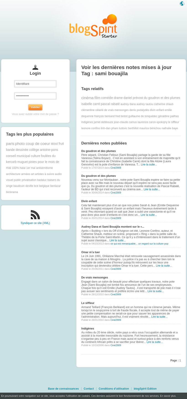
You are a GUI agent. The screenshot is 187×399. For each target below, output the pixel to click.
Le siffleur (87, 303)
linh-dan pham (109, 128)
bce (36, 186)
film (97, 98)
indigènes (87, 122)
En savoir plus (168, 395)
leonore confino (90, 128)
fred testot (121, 116)
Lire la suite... (149, 164)
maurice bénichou (150, 128)
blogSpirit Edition (145, 388)
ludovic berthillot (128, 128)
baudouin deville (23, 186)
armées (25, 174)
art (32, 174)
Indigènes (87, 328)
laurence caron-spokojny (152, 122)
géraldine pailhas (168, 116)
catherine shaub (163, 104)
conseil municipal (18, 156)
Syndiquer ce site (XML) (35, 223)
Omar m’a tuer (90, 252)
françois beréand (104, 116)
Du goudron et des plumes (98, 151)
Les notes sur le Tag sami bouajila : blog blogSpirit (93, 26)
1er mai (30, 168)
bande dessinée (17, 150)
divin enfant (157, 110)
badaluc (42, 180)
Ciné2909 (115, 167)
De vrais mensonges (94, 277)
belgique (44, 186)
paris (10, 144)
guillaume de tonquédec (142, 116)
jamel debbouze (103, 122)
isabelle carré (90, 104)
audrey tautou (144, 104)
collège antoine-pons (43, 150)
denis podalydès (139, 110)
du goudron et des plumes (162, 98)
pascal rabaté (110, 104)
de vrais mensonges (116, 110)
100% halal (18, 168)
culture (35, 156)
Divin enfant (89, 201)
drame (118, 98)
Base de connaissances (63, 388)
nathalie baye (170, 128)
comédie (107, 98)
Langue (182, 4)
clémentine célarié (92, 110)
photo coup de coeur (32, 144)
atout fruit (57, 143)
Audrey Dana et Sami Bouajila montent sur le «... (112, 226)
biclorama (12, 192)
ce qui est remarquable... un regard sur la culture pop (139, 243)
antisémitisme (44, 168)
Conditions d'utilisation (114, 388)
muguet (22, 162)
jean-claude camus (125, 122)
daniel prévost (133, 98)
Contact (89, 388)
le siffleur (173, 122)
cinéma (87, 98)
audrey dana (128, 104)
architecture (13, 174)
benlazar (55, 186)
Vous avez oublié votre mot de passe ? (35, 114)
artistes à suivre (44, 174)
